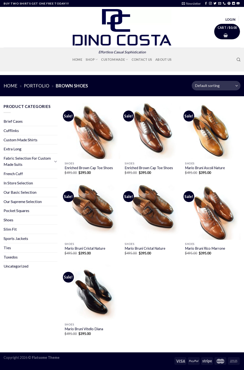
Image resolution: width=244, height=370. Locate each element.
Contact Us (142, 59)
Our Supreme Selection (23, 201)
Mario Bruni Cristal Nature (85, 248)
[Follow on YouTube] (238, 3)
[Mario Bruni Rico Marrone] (212, 211)
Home (77, 59)
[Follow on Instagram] (210, 3)
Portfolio (36, 85)
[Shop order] (216, 85)
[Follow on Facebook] (205, 3)
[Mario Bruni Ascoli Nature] (212, 131)
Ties (7, 247)
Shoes (8, 220)
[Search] (238, 59)
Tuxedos (11, 257)
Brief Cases (13, 121)
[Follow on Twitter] (215, 3)
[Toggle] (55, 161)
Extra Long (12, 149)
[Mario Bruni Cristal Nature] (92, 211)
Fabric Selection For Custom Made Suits (27, 161)
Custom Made (114, 59)
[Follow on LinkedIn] (233, 3)
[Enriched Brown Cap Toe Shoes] (92, 131)
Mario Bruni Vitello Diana (84, 329)
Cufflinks (11, 130)
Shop (92, 59)
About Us (163, 59)
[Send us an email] (219, 3)
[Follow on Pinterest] (229, 3)
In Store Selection (18, 183)
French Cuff (13, 173)
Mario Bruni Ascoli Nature (205, 168)
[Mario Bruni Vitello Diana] (92, 292)
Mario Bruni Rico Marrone (205, 248)
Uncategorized (16, 266)
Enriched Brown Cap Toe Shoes (89, 168)
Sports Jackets (16, 238)
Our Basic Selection (20, 192)
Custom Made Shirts (20, 139)
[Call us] (224, 3)
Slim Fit (10, 229)
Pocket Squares (16, 210)
